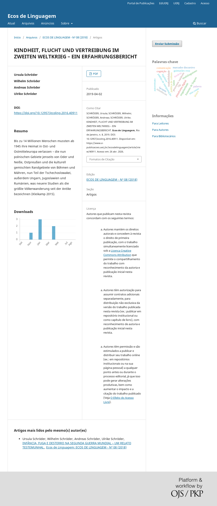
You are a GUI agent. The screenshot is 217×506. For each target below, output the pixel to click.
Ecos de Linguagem (32, 15)
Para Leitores (160, 123)
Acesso (205, 3)
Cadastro (190, 3)
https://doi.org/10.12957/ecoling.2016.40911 (46, 113)
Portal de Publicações (140, 3)
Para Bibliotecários (163, 136)
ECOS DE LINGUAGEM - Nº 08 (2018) (65, 37)
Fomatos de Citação (101, 159)
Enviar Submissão (167, 44)
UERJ (176, 3)
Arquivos (28, 23)
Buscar (199, 23)
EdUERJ (163, 3)
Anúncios (47, 23)
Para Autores (160, 130)
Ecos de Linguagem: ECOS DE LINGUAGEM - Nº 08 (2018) (86, 447)
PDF (95, 74)
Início (17, 37)
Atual (11, 23)
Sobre (65, 23)
